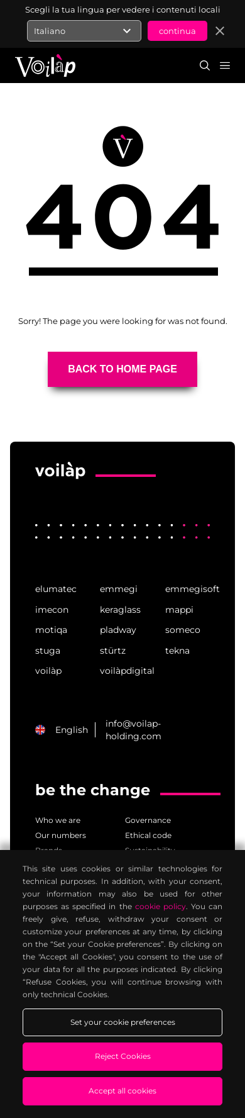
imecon (51, 609)
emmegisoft (187, 589)
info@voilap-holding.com (133, 730)
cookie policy (160, 906)
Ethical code (148, 835)
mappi (179, 609)
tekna (177, 650)
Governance (148, 820)
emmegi (119, 589)
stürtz (113, 650)
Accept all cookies (122, 1090)
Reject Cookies (123, 1056)
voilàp (48, 670)
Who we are (57, 820)
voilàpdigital (122, 670)
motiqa (51, 629)
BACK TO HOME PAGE (122, 369)
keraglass (120, 609)
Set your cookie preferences (122, 1022)
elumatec (56, 589)
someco (182, 629)
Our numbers (60, 835)
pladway (118, 629)
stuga (47, 650)
